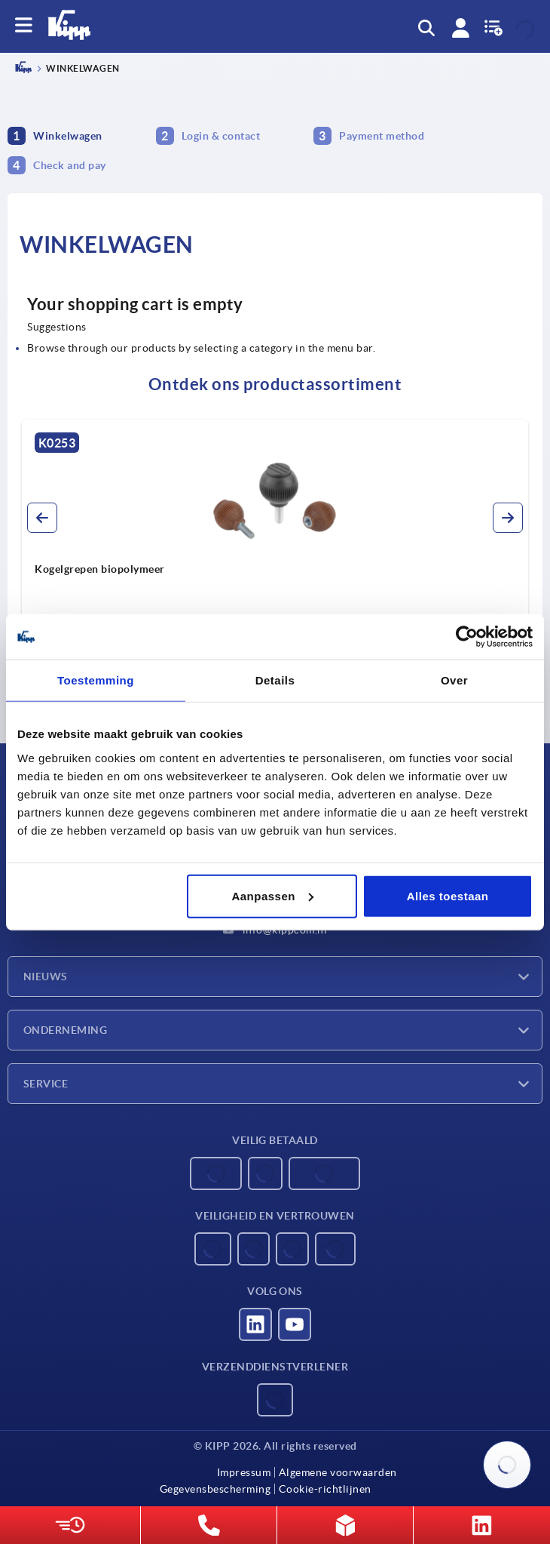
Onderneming (65, 1030)
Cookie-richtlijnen (325, 1489)
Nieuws (45, 976)
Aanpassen (272, 895)
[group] (275, 555)
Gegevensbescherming (215, 1489)
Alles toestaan (448, 895)
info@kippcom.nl (275, 930)
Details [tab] (275, 680)
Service (45, 1084)
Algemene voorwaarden (338, 1472)
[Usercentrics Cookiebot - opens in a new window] (467, 637)
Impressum (244, 1472)
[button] (42, 518)
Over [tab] (454, 680)
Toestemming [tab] (95, 680)
